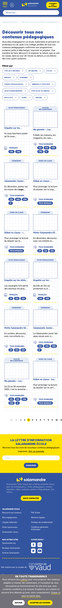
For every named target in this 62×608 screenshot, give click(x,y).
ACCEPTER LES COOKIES (40, 603)
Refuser (18, 603)
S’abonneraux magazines (52, 5)
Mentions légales (38, 517)
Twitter (33, 551)
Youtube (39, 551)
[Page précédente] (16, 420)
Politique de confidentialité (42, 522)
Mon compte (12, 5)
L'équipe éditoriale (9, 522)
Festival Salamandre (10, 553)
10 (57, 420)
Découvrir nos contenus (11, 512)
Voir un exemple (36, 451)
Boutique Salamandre (11, 548)
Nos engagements (9, 517)
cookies (23, 579)
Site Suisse (35, 512)
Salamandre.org (9, 543)
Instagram (39, 544)
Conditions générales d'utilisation (39, 528)
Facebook (33, 544)
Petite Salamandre (10, 527)
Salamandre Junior (10, 532)
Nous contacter (31, 498)
